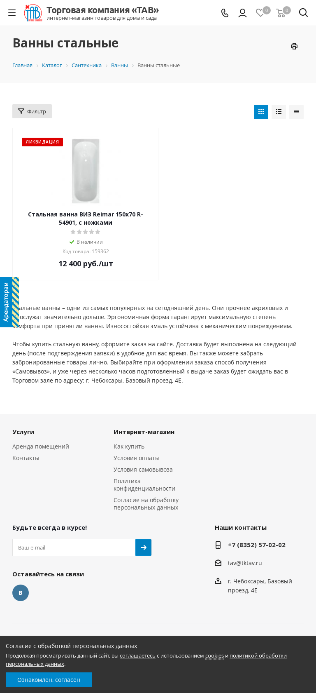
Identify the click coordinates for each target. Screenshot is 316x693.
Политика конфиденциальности (144, 484)
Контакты (26, 458)
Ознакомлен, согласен (48, 680)
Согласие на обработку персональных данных (146, 503)
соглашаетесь (138, 655)
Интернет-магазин (144, 432)
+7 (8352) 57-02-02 (257, 544)
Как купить (129, 446)
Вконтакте (20, 593)
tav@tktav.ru (245, 563)
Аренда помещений (40, 446)
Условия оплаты (137, 458)
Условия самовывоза (143, 469)
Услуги (23, 432)
